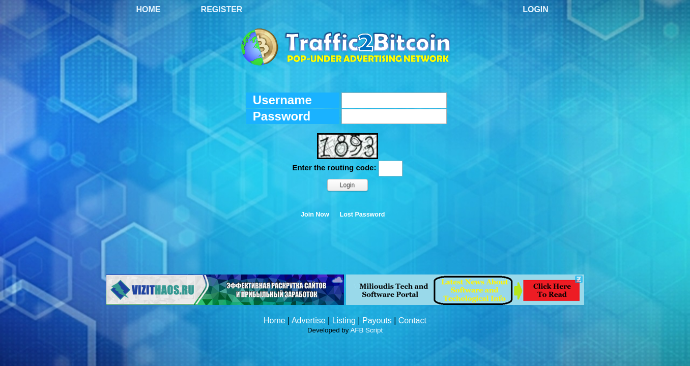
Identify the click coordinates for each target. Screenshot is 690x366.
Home (148, 9)
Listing (344, 320)
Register (222, 9)
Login (536, 9)
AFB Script (366, 330)
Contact (412, 320)
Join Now (315, 214)
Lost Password (362, 214)
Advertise (309, 320)
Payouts (377, 320)
